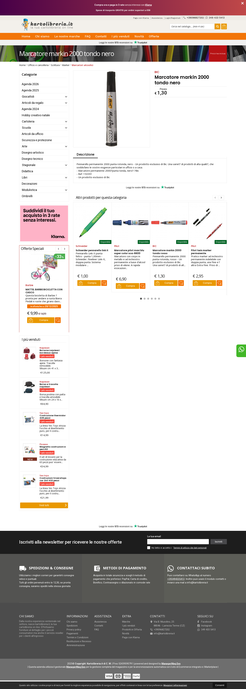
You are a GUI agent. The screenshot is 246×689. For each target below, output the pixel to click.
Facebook (204, 621)
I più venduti (121, 36)
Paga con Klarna (141, 18)
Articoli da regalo (32, 102)
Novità (139, 36)
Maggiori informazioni (175, 685)
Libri (24, 177)
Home (26, 36)
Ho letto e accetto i (159, 547)
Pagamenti (72, 633)
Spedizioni (72, 625)
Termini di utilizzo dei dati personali (190, 548)
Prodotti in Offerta (132, 629)
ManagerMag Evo (171, 663)
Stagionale (28, 165)
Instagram (204, 625)
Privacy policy (74, 629)
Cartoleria (28, 121)
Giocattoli (28, 96)
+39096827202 (193, 17)
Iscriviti (218, 541)
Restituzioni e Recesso (79, 641)
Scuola (26, 127)
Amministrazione (76, 645)
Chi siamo (42, 36)
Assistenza (157, 18)
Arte (24, 146)
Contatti (101, 36)
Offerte (154, 36)
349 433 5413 (215, 17)
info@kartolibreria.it (162, 633)
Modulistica (29, 190)
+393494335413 (175, 578)
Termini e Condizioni (77, 637)
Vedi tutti (53, 505)
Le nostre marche (67, 36)
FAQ (87, 36)
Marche (126, 621)
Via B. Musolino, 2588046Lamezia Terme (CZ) (167, 623)
